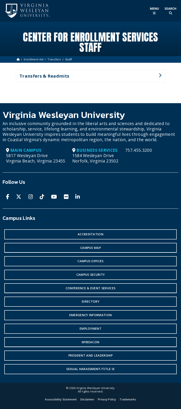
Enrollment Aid (33, 59)
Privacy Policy (107, 399)
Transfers (54, 59)
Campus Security (90, 275)
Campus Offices (90, 261)
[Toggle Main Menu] (154, 11)
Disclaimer (87, 399)
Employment (90, 328)
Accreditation (90, 234)
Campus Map (90, 248)
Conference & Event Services (91, 288)
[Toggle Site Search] (170, 11)
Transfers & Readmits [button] (88, 78)
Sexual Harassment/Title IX (90, 369)
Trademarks (127, 399)
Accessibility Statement (61, 399)
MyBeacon (91, 342)
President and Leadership (90, 355)
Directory (90, 301)
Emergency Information (90, 315)
